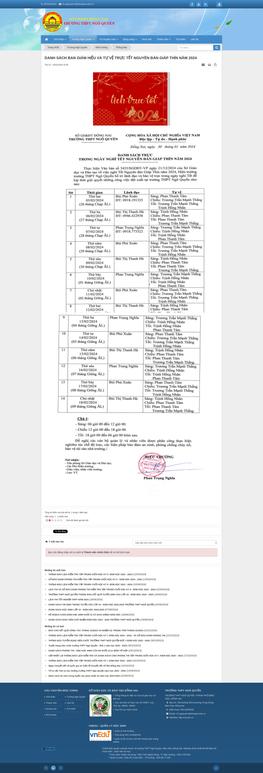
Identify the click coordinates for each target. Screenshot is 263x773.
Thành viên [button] (164, 40)
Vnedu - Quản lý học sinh (107, 725)
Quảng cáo (51, 708)
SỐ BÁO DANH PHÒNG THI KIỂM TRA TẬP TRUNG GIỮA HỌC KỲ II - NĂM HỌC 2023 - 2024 (95, 579)
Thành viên (51, 703)
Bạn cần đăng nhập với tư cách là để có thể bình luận (89, 552)
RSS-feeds (51, 715)
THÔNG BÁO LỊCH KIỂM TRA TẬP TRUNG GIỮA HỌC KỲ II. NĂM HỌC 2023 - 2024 (90, 574)
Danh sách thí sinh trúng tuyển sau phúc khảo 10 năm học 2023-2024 (84, 676)
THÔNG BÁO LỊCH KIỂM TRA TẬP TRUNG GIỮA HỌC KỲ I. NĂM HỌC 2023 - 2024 (90, 660)
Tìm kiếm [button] (181, 39)
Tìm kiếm (71, 708)
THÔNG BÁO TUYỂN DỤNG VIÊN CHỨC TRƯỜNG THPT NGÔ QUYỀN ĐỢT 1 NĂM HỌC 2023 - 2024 (99, 640)
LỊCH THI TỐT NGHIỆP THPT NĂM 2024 (68, 599)
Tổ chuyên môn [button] (108, 40)
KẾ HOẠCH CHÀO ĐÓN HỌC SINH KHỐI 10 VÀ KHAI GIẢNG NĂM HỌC (84, 614)
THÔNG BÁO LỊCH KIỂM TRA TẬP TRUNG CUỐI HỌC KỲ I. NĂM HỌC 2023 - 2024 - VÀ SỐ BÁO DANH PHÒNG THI (106, 635)
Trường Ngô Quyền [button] (82, 40)
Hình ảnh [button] (146, 39)
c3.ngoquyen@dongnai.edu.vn (78, 4)
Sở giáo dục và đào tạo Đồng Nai (113, 690)
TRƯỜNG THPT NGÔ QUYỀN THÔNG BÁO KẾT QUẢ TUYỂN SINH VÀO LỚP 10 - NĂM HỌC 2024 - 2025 (100, 594)
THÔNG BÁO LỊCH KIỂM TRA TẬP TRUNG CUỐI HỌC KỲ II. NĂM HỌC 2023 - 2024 (90, 584)
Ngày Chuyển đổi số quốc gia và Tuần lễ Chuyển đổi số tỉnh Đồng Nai (84, 665)
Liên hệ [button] (194, 39)
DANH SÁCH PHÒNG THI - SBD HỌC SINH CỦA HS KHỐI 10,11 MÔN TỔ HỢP (88, 650)
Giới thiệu (50, 697)
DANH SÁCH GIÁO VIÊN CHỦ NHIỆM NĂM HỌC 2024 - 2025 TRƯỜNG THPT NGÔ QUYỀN (94, 619)
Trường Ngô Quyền (75, 697)
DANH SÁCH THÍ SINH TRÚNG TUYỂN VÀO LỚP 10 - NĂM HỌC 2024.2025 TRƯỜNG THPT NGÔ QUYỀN (101, 604)
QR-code (48, 749)
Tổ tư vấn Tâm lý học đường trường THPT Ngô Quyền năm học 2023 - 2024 (87, 671)
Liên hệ (70, 703)
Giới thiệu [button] (60, 40)
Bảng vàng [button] (130, 40)
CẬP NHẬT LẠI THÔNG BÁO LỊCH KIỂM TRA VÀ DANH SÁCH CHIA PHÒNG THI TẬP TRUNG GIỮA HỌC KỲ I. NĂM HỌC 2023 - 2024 (115, 655)
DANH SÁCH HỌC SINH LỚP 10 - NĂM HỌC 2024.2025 (76, 609)
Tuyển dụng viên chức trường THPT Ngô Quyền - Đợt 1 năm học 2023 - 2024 (87, 645)
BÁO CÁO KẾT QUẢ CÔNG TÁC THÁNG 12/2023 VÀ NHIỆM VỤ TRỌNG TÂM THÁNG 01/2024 (95, 630)
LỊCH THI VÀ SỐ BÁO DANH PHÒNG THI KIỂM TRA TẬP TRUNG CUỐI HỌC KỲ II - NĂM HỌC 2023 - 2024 (101, 589)
